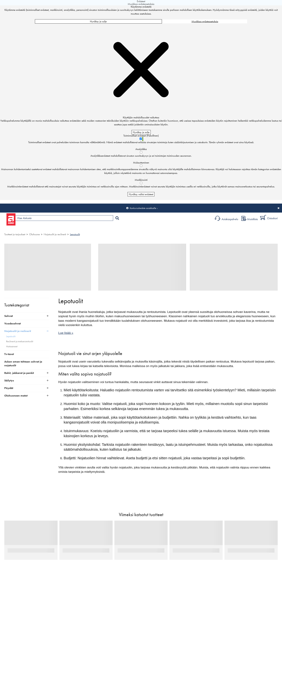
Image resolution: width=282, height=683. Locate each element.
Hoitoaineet (11, 346)
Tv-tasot (9, 354)
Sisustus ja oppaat (102, 227)
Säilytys (9, 380)
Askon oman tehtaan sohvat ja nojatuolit (23, 363)
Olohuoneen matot (16, 395)
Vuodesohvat (12, 323)
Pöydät (8, 388)
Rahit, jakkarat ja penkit (19, 373)
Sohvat (8, 316)
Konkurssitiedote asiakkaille (143, 208)
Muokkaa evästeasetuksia (205, 21)
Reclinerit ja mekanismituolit (19, 341)
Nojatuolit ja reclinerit (55, 234)
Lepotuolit (75, 234)
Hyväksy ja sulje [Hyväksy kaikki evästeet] (98, 21)
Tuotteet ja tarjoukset (35, 227)
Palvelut (81, 227)
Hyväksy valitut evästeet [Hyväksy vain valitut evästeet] (141, 194)
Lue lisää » (65, 333)
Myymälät (62, 227)
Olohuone (34, 234)
